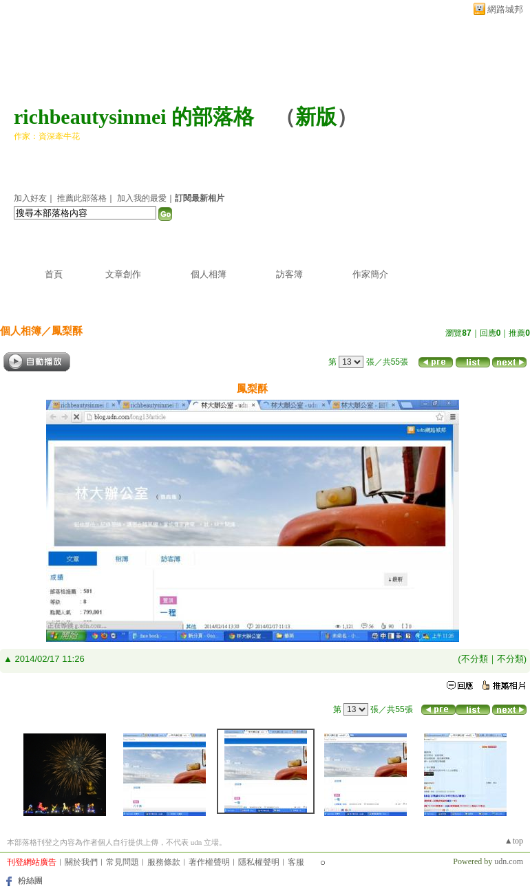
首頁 (54, 274)
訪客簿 (289, 274)
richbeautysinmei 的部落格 (134, 116)
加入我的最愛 (142, 198)
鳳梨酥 (67, 330)
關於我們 (81, 862)
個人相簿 (208, 274)
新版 (316, 116)
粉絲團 (30, 880)
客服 (296, 862)
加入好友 (30, 198)
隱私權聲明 (258, 862)
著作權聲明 (209, 862)
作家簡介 (370, 274)
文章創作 (123, 274)
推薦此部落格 (82, 198)
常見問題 (122, 862)
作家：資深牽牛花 (47, 136)
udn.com (508, 861)
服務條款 (163, 862)
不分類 (474, 659)
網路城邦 (505, 9)
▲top (514, 841)
